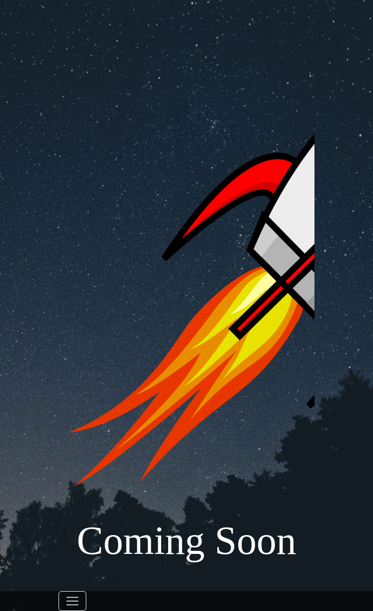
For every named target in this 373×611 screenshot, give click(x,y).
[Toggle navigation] (72, 601)
